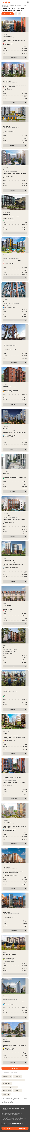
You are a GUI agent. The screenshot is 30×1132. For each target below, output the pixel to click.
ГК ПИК (17, 1076)
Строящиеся (7, 1090)
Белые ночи (15, 428)
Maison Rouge (15, 344)
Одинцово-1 (15, 126)
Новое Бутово (15, 822)
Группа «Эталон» (8, 1080)
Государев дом (15, 867)
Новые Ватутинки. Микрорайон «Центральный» (15, 778)
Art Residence (15, 214)
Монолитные (19, 1080)
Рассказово (15, 1041)
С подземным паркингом (10, 1087)
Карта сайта (4, 1124)
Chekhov (15, 648)
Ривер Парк (15, 690)
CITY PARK (15, 998)
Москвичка (15, 257)
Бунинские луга (15, 36)
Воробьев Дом (15, 302)
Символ (15, 733)
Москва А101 (15, 515)
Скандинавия (15, 81)
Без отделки (7, 1083)
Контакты (4, 1123)
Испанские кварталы (15, 169)
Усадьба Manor (15, 386)
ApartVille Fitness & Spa (15, 954)
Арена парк (15, 473)
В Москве (17, 1090)
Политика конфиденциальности (15, 1123)
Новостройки (7, 1076)
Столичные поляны (15, 560)
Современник (15, 605)
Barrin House (15, 912)
